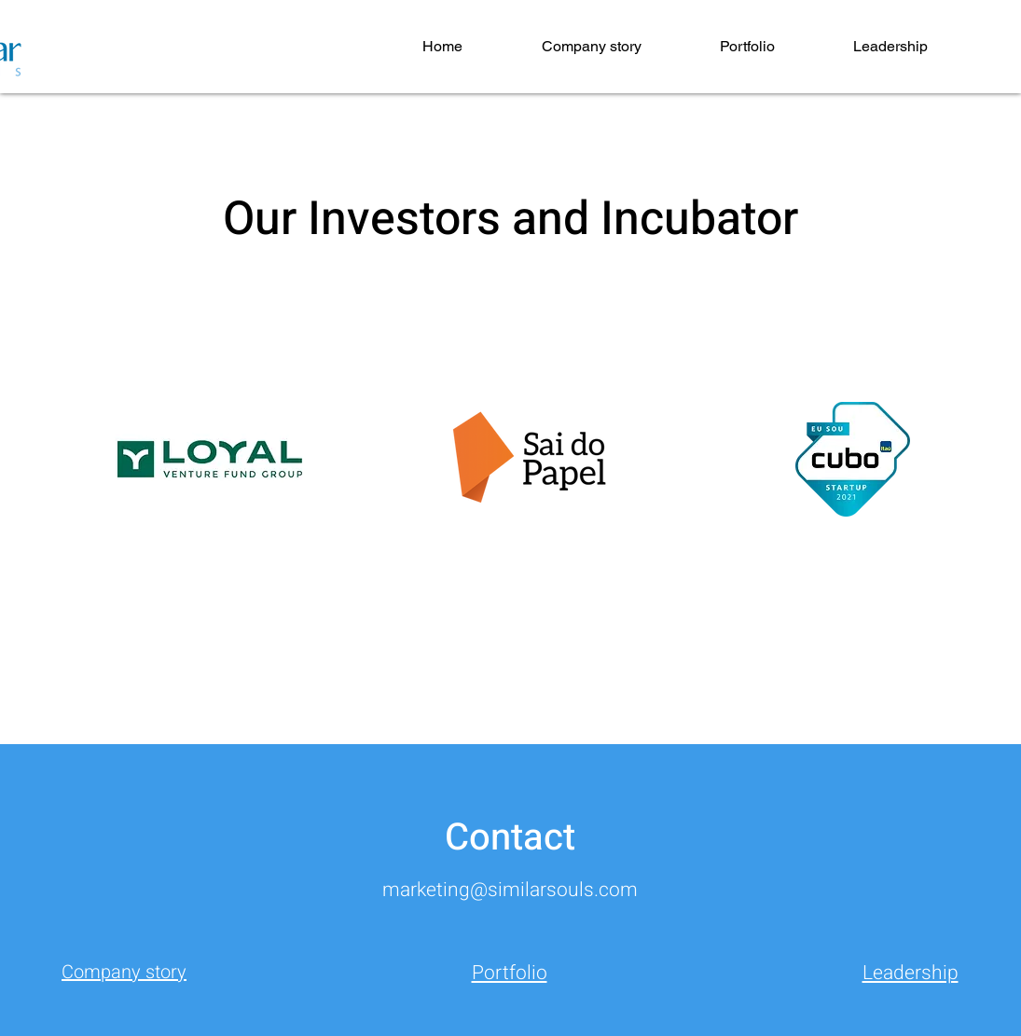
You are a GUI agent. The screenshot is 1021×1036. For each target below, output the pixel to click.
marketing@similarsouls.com (510, 890)
